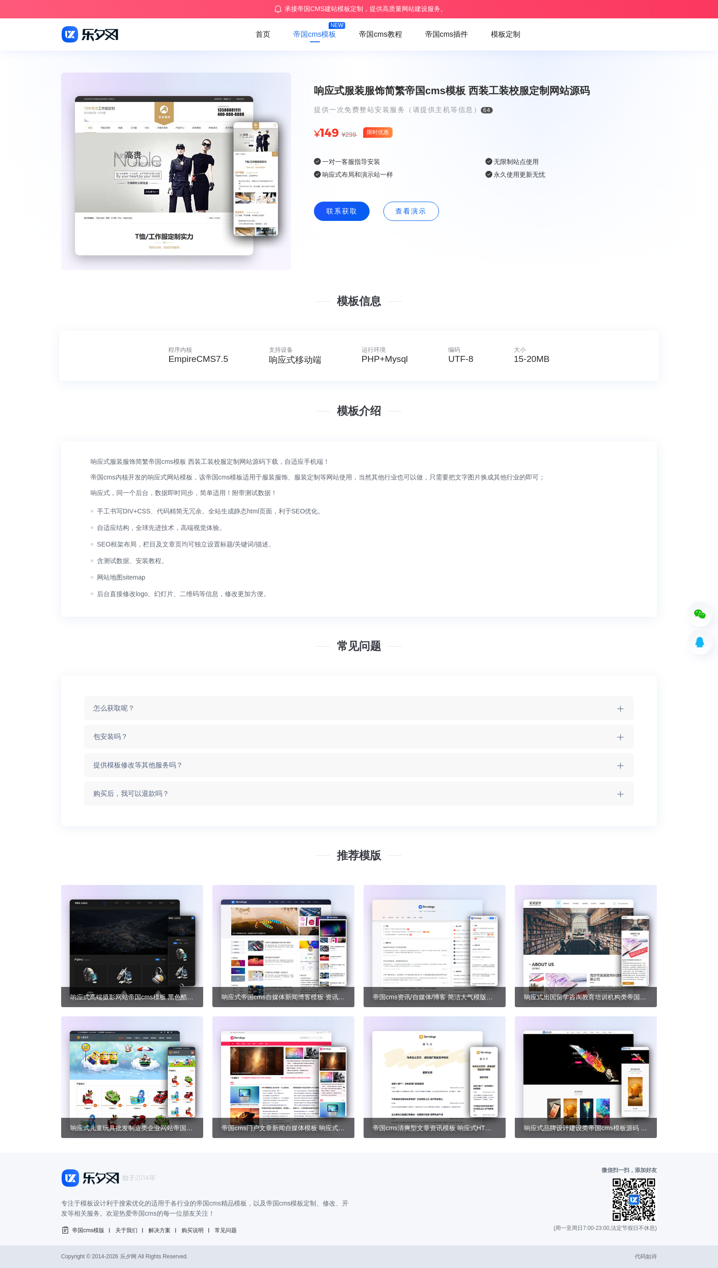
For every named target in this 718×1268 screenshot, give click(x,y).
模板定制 (505, 34)
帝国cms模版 (88, 1230)
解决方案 (159, 1230)
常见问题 (226, 1230)
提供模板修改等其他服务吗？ (138, 765)
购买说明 (193, 1230)
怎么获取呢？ (114, 708)
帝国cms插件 (446, 34)
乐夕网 (128, 1256)
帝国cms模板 (314, 34)
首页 (263, 34)
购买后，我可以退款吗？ (131, 793)
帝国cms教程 (380, 34)
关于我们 (126, 1230)
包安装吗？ (110, 736)
